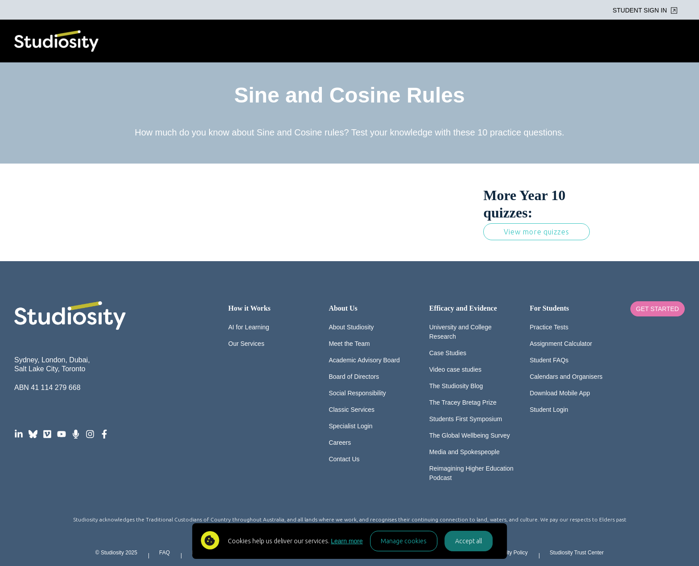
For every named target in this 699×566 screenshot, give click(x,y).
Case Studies (447, 353)
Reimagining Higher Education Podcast (471, 473)
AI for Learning (248, 327)
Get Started (657, 308)
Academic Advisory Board (364, 360)
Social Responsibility (357, 393)
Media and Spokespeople (464, 451)
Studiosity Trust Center (577, 553)
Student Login (549, 409)
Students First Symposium (465, 418)
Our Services (246, 343)
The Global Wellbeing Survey (469, 435)
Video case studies (455, 369)
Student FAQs (549, 360)
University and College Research (460, 332)
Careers (340, 442)
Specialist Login (350, 426)
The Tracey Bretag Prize (463, 402)
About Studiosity (351, 327)
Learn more (347, 541)
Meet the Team (349, 343)
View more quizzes (536, 232)
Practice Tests (549, 327)
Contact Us (344, 459)
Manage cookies (404, 541)
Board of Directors (354, 376)
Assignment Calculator (561, 343)
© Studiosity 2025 (116, 553)
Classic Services (351, 409)
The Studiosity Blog (456, 386)
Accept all (468, 541)
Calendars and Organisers (566, 376)
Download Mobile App (560, 393)
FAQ (164, 553)
